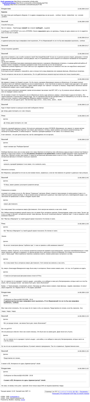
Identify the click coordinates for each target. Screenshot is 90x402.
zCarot (23, 400)
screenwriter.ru (14, 396)
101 (74, 391)
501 (76, 391)
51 (71, 391)
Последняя (84, 391)
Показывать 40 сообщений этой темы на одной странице (70, 393)
